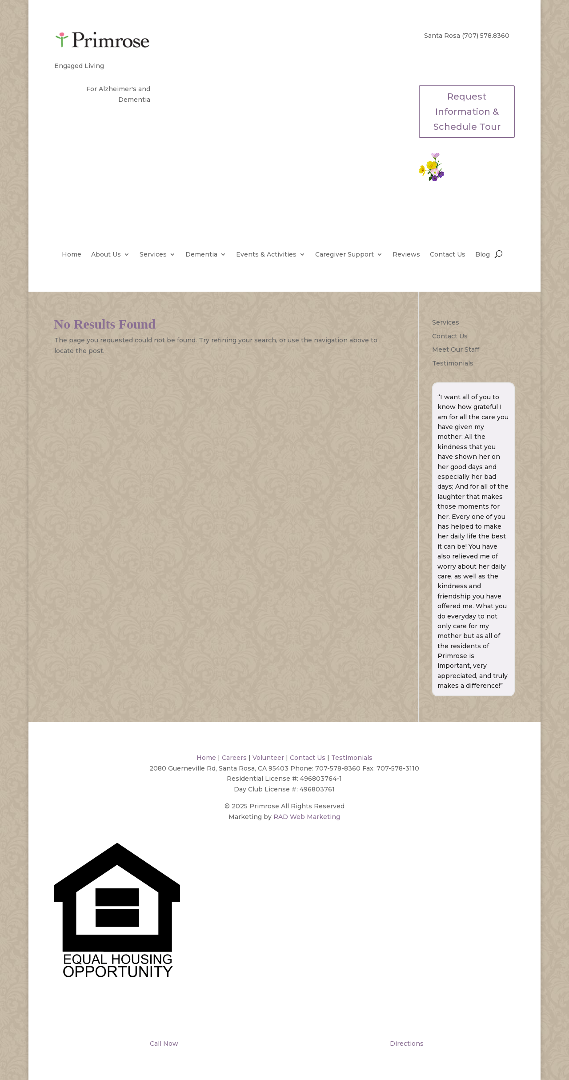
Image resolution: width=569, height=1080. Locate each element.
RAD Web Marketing (306, 817)
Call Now (163, 1044)
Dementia (201, 254)
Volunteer (268, 758)
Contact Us (447, 254)
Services (153, 254)
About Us (106, 254)
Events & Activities (266, 254)
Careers (234, 758)
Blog (482, 254)
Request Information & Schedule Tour (467, 111)
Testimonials (452, 363)
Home (71, 254)
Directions (406, 1044)
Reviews (406, 254)
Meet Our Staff (455, 349)
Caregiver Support (344, 254)
